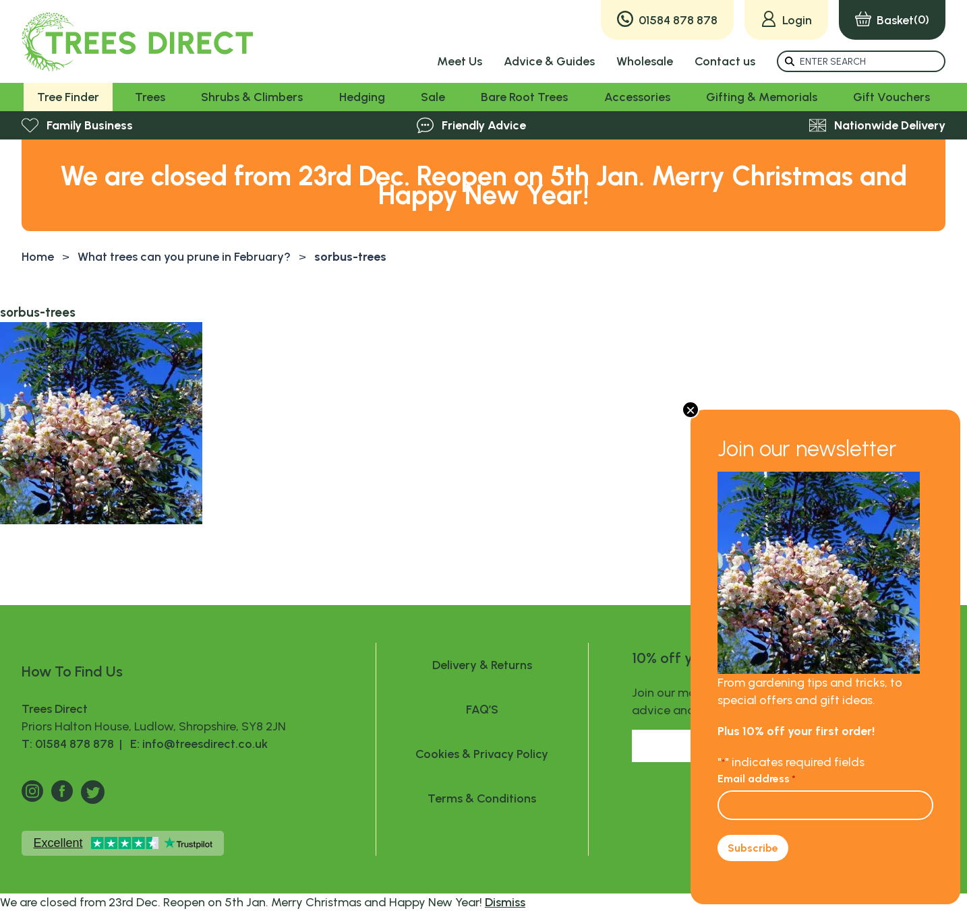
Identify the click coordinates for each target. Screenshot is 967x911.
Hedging (362, 97)
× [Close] (690, 409)
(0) (892, 20)
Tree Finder (68, 97)
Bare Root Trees (524, 97)
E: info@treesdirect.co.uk (196, 743)
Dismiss (505, 902)
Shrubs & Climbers (252, 97)
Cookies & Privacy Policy (481, 754)
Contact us (725, 61)
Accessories (637, 97)
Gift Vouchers (891, 97)
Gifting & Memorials (761, 97)
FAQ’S (482, 709)
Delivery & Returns (482, 665)
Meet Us (459, 61)
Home (38, 256)
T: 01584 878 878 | (73, 743)
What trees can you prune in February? (184, 256)
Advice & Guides (549, 61)
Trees (150, 97)
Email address (756, 778)
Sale (433, 97)
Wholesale (644, 61)
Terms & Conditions (482, 798)
